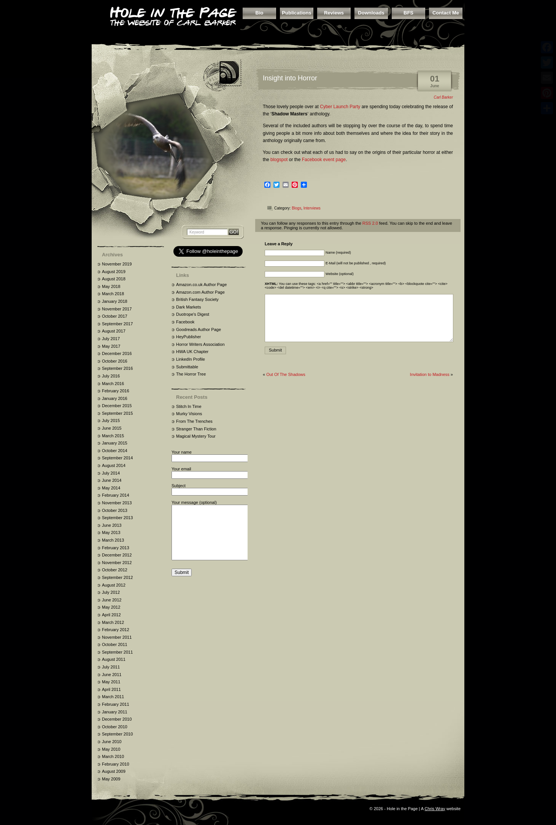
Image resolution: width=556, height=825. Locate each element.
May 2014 (111, 488)
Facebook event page (324, 159)
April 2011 (111, 689)
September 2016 (117, 368)
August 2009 (113, 771)
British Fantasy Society (197, 299)
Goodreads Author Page (198, 329)
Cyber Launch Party (340, 106)
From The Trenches (194, 421)
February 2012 (115, 629)
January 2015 (114, 443)
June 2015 (111, 428)
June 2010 (111, 741)
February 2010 (115, 764)
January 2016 (114, 398)
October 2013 (114, 510)
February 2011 (115, 704)
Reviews (334, 13)
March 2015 (113, 435)
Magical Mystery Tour (196, 436)
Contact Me (445, 13)
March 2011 (113, 696)
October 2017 (114, 316)
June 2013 (111, 525)
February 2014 (115, 495)
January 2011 (114, 712)
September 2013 (117, 517)
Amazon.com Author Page (200, 292)
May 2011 (111, 682)
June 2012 (111, 600)
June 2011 (111, 674)
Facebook (185, 322)
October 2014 (114, 450)
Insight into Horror (290, 78)
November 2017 (117, 309)
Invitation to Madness (430, 374)
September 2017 (117, 323)
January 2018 (114, 301)
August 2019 (113, 271)
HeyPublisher (188, 336)
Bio (260, 13)
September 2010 (117, 734)
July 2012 (111, 592)
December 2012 (117, 555)
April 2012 (111, 614)
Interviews (312, 208)
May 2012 (111, 607)
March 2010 (113, 756)
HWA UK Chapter (192, 351)
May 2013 (111, 532)
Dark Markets (188, 307)
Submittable (187, 367)
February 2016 (115, 391)
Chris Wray (434, 808)
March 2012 (113, 622)
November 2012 (117, 562)
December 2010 (117, 719)
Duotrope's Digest (192, 314)
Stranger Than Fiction (196, 429)
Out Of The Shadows (285, 374)
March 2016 (113, 383)
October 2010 (114, 726)
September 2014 (117, 458)
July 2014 (111, 473)
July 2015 (111, 420)
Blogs (296, 208)
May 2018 (111, 286)
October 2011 (114, 644)
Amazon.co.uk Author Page (201, 284)
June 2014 (111, 480)
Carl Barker (443, 97)
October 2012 (114, 570)
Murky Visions (189, 413)
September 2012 (117, 577)
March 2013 (113, 540)
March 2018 (113, 293)
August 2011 (113, 659)
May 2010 (111, 749)
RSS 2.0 (370, 223)
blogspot (279, 159)
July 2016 (111, 376)
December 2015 (117, 405)
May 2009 (111, 779)
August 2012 (113, 585)
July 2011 (111, 667)
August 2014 (113, 465)
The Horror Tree (191, 374)
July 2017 (111, 338)
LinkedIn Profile (190, 359)
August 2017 (113, 331)
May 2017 (111, 346)
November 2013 (117, 502)
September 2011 (117, 652)
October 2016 (114, 361)
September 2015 (117, 413)
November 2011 (117, 637)
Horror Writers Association (200, 344)
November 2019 (117, 264)
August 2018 (113, 279)
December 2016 (117, 353)
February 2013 (115, 547)
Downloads (371, 13)
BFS (408, 13)
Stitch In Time (189, 406)
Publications (296, 13)
